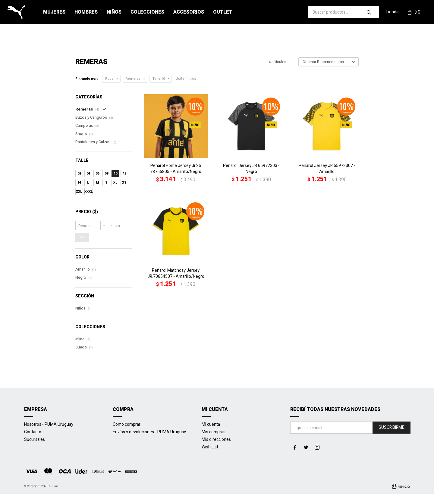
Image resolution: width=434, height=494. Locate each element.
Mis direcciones (216, 439)
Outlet (222, 12)
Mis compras (213, 432)
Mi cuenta (211, 424)
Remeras (133, 78)
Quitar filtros (185, 78)
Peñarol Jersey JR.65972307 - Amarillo (327, 169)
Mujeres (54, 12)
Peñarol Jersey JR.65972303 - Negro (251, 169)
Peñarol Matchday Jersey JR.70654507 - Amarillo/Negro (175, 274)
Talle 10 (159, 78)
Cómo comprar (126, 424)
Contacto (32, 432)
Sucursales (34, 439)
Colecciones (147, 12)
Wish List (210, 447)
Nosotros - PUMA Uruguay (48, 424)
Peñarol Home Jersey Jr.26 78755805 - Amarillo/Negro (175, 169)
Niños (114, 12)
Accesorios (188, 12)
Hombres (86, 12)
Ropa (109, 78)
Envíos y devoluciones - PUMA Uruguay (149, 432)
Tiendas (393, 12)
